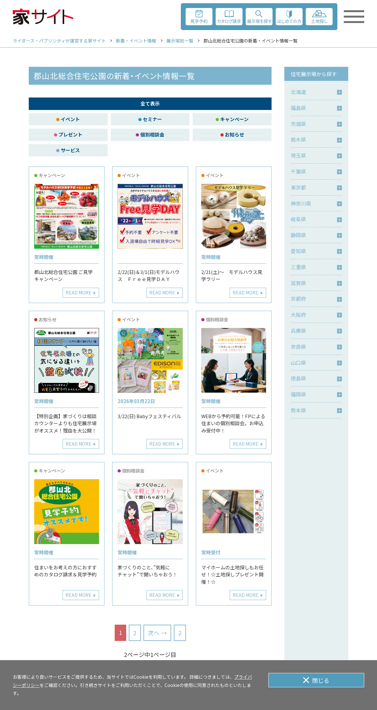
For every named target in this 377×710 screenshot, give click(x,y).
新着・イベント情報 (136, 40)
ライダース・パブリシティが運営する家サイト (59, 40)
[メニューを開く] (354, 16)
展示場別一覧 (179, 40)
